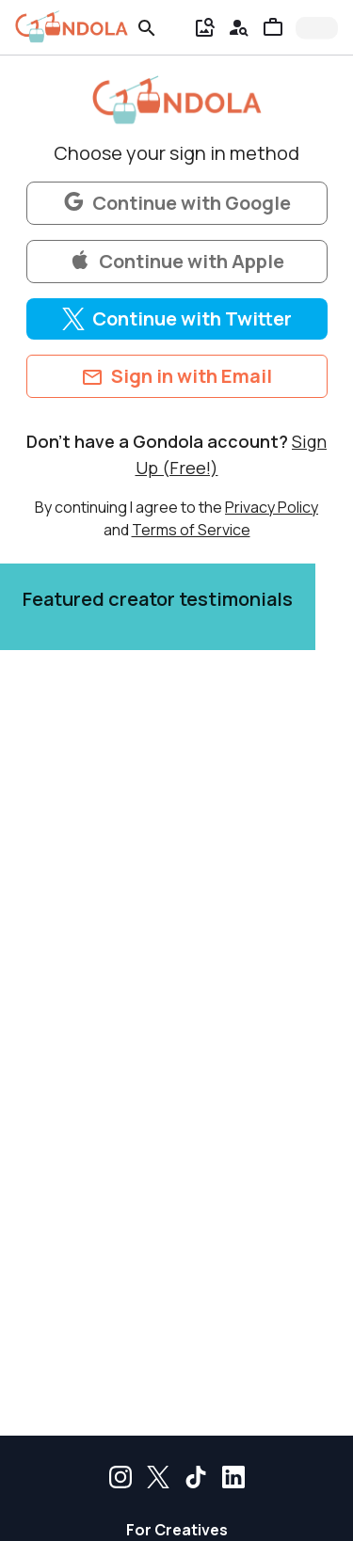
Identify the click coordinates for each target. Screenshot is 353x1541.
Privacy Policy (271, 507)
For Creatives (177, 1529)
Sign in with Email (176, 376)
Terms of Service (191, 529)
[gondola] (71, 26)
